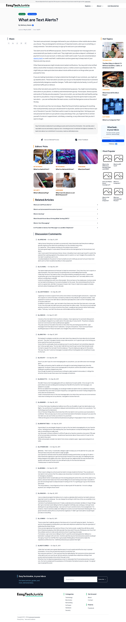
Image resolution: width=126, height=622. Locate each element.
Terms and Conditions (30, 619)
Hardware (81, 166)
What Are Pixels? (84, 169)
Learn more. (87, 1)
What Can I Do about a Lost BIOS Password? (65, 194)
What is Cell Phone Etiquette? (105, 199)
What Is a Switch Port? (41, 169)
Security (37, 190)
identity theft (38, 58)
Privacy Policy (20, 619)
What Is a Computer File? (111, 120)
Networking (38, 166)
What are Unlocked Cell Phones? (118, 199)
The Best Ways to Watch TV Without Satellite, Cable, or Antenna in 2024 (112, 65)
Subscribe (113, 140)
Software (106, 117)
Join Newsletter (113, 6)
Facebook (91, 608)
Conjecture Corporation (34, 617)
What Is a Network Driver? (65, 169)
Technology (107, 60)
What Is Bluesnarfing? (41, 193)
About (90, 597)
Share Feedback (81, 139)
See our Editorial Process (50, 139)
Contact (90, 600)
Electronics (68, 600)
